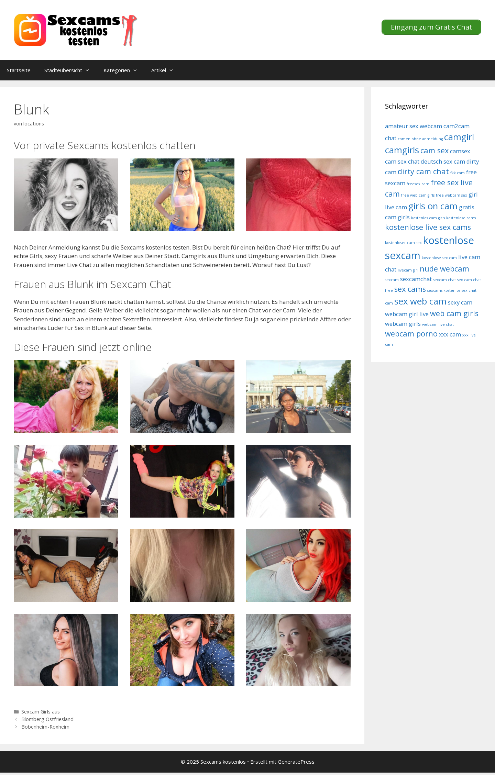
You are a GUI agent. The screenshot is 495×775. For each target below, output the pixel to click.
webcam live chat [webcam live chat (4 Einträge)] (438, 324)
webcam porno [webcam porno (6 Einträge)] (411, 334)
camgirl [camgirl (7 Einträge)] (459, 137)
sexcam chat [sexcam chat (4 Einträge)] (444, 279)
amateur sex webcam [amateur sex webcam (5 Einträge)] (413, 126)
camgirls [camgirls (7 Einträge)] (402, 150)
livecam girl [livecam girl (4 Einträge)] (408, 270)
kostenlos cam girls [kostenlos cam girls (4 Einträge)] (428, 217)
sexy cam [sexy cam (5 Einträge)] (460, 302)
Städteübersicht (70, 70)
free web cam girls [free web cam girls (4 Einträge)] (417, 195)
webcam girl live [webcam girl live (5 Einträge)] (407, 314)
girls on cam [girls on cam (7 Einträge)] (433, 206)
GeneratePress (296, 761)
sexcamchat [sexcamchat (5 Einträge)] (416, 279)
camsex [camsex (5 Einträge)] (460, 151)
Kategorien (123, 70)
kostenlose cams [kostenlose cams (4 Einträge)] (461, 217)
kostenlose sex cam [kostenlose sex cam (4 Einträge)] (439, 257)
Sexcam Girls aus (40, 711)
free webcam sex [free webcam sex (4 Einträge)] (451, 195)
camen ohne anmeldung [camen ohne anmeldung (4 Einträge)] (420, 138)
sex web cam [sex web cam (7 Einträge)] (420, 301)
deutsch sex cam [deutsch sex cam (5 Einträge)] (443, 161)
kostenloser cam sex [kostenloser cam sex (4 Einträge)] (403, 242)
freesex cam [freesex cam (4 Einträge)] (418, 183)
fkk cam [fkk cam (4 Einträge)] (457, 172)
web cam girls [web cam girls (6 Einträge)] (454, 313)
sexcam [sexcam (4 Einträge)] (392, 279)
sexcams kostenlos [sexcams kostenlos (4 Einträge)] (443, 290)
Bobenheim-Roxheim (45, 726)
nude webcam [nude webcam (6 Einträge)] (444, 269)
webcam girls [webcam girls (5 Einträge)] (403, 324)
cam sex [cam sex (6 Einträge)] (434, 150)
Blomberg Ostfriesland (47, 719)
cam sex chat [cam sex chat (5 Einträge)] (402, 161)
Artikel (165, 70)
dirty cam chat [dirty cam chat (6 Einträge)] (423, 171)
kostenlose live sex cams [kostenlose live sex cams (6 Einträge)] (428, 227)
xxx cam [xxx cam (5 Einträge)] (450, 334)
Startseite (19, 70)
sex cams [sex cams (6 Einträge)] (410, 289)
